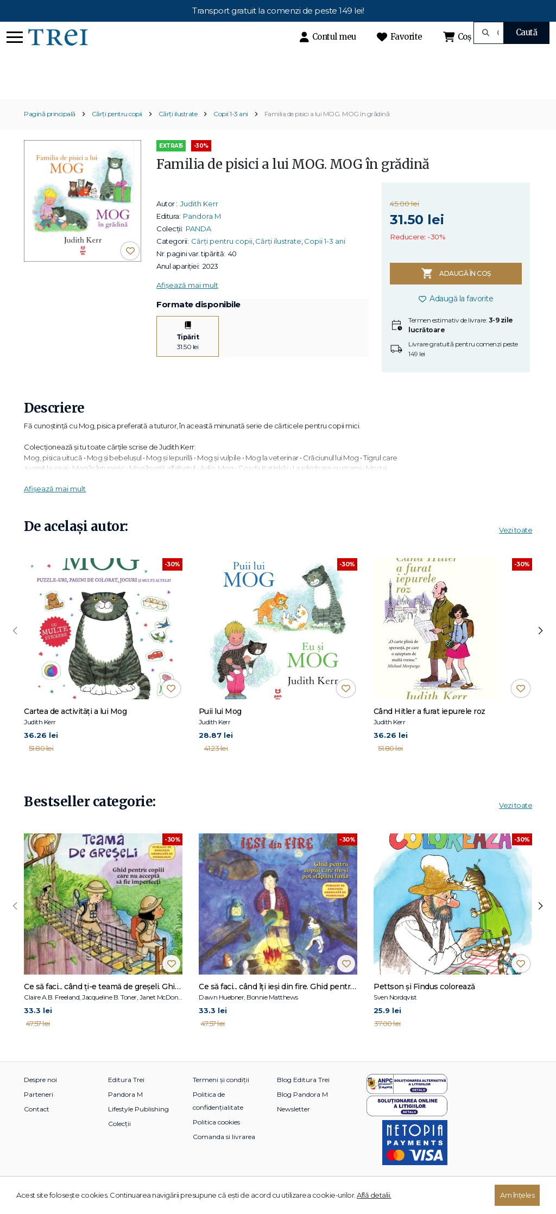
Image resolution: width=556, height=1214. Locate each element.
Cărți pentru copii (117, 133)
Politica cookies (216, 1141)
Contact (36, 1128)
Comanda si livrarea (224, 1156)
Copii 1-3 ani (230, 133)
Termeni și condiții (221, 1099)
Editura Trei (126, 1099)
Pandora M (202, 234)
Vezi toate (515, 549)
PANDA (198, 247)
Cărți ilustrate (178, 133)
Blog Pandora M (302, 1113)
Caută (527, 32)
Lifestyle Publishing (138, 1128)
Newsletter (293, 1128)
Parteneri (38, 1113)
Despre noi (40, 1099)
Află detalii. (374, 1195)
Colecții (119, 1143)
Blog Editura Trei (303, 1099)
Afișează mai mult (187, 303)
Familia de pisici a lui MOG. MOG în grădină (327, 133)
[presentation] (15, 650)
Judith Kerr (199, 222)
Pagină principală (49, 133)
